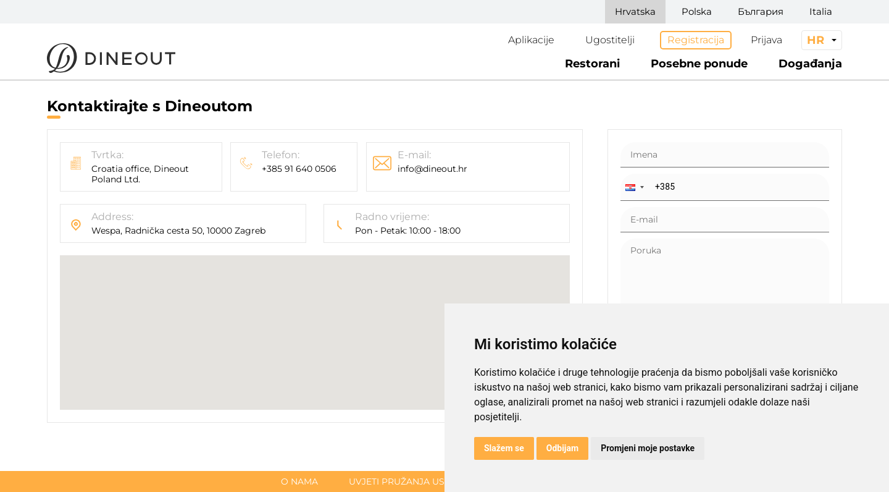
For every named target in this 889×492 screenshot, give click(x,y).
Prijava (766, 40)
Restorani (592, 63)
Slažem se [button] (504, 448)
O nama (299, 481)
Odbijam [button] (562, 448)
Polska (697, 11)
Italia (820, 11)
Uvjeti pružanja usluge (409, 481)
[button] (634, 187)
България (760, 11)
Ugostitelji (610, 40)
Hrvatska (635, 11)
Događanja (810, 63)
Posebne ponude (699, 63)
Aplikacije (531, 40)
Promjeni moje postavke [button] (648, 448)
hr (815, 40)
